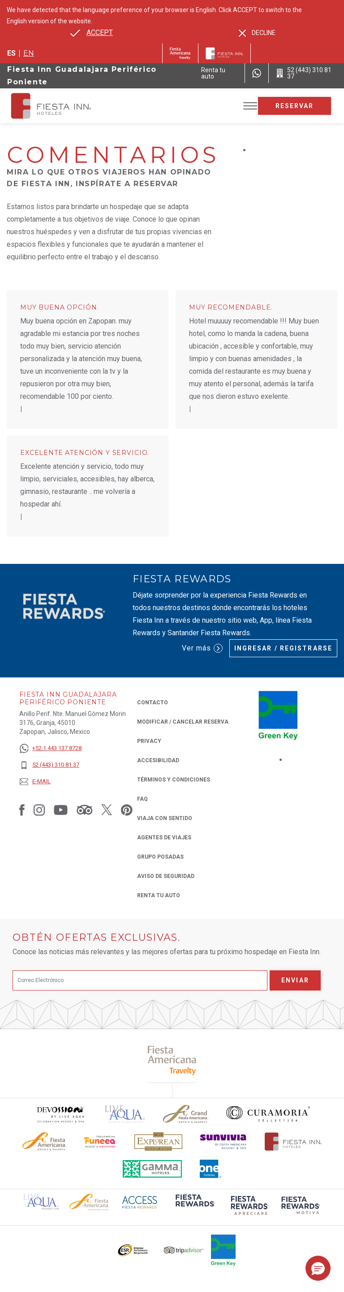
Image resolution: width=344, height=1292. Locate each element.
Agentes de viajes (164, 837)
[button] (318, 1268)
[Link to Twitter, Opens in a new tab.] (106, 809)
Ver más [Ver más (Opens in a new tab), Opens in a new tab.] (202, 648)
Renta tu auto (158, 895)
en (28, 53)
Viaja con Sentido (164, 818)
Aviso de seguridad (165, 876)
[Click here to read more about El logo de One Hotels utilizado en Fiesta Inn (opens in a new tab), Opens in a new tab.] (210, 1169)
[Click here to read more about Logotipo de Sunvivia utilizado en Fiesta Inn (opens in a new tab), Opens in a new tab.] (223, 1141)
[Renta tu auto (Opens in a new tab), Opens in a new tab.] (219, 73)
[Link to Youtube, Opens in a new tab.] (61, 809)
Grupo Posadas (160, 857)
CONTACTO (152, 702)
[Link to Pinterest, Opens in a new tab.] (127, 809)
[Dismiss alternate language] (257, 33)
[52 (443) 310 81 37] (50, 765)
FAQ (142, 799)
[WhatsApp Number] (256, 73)
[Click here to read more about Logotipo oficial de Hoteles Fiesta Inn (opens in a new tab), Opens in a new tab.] (293, 1141)
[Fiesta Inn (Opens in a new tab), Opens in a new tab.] (180, 53)
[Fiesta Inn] (224, 53)
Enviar (295, 980)
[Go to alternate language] (91, 32)
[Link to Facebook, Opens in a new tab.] (22, 809)
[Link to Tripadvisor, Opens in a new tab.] (84, 809)
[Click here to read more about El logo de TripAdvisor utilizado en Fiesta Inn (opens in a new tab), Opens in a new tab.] (183, 1250)
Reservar (294, 105)
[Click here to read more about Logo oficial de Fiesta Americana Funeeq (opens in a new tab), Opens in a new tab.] (100, 1141)
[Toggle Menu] (250, 106)
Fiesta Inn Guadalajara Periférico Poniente (82, 75)
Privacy (149, 740)
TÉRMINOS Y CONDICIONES (173, 780)
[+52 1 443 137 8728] (50, 748)
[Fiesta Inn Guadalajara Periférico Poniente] (59, 105)
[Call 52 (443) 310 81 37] (306, 73)
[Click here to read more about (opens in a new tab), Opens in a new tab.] (172, 1060)
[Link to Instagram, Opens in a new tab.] (39, 809)
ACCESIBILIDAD (158, 760)
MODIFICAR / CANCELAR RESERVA (182, 722)
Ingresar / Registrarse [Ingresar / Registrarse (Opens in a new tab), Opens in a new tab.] (283, 648)
